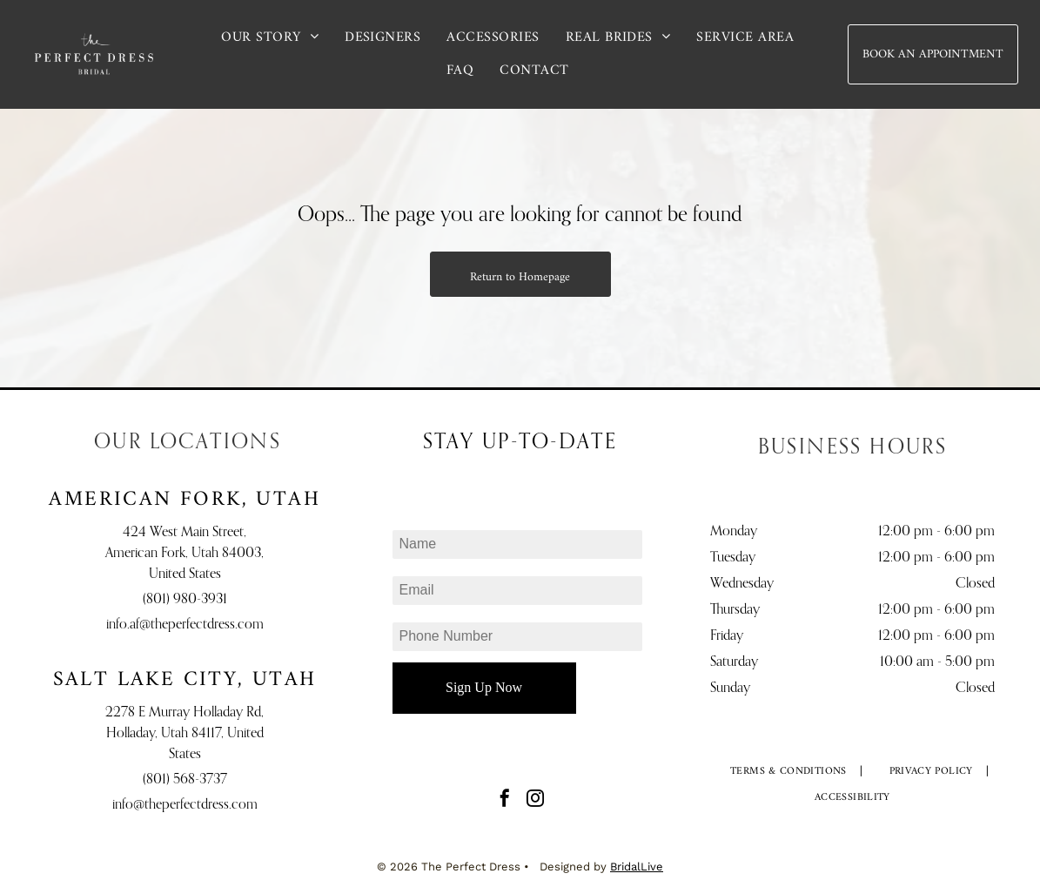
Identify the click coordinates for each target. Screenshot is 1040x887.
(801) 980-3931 (185, 600)
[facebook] (505, 800)
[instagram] (535, 800)
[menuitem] (270, 37)
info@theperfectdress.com (185, 805)
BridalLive (636, 866)
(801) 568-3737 (185, 780)
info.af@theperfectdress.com (185, 625)
